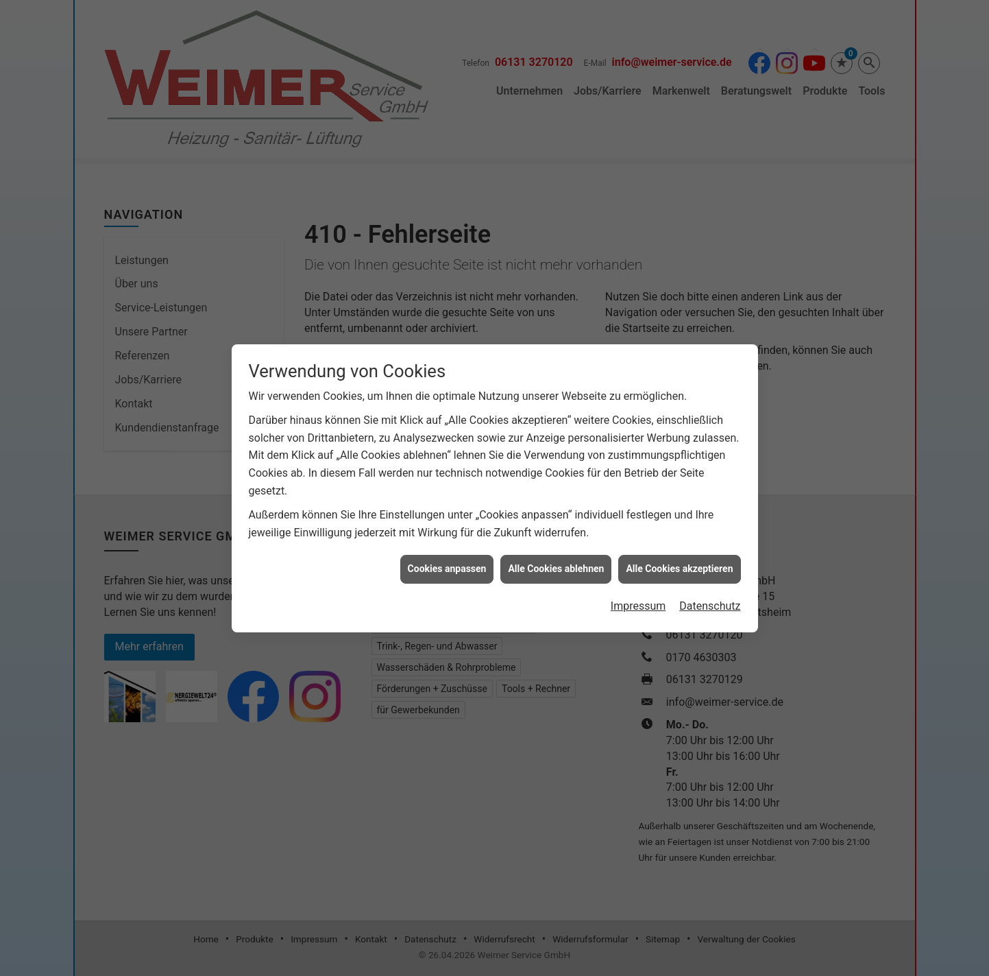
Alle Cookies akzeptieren (679, 550)
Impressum (638, 588)
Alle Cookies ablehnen (556, 550)
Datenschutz (709, 588)
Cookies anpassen (447, 550)
